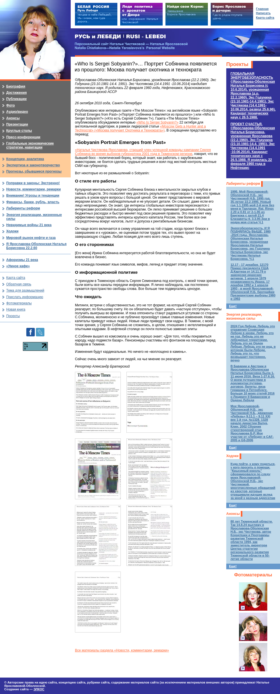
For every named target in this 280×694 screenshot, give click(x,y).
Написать (263, 13)
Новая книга (15, 309)
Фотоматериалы (253, 575)
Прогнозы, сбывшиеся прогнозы (34, 171)
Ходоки (232, 456)
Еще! (232, 306)
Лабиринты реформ (243, 184)
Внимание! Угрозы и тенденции (32, 196)
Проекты (237, 64)
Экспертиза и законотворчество (33, 165)
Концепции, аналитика (25, 159)
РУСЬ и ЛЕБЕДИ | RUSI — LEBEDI (120, 36)
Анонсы (233, 514)
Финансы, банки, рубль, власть (32, 202)
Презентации (17, 124)
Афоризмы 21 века (22, 260)
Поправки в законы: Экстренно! (33, 183)
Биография (15, 86)
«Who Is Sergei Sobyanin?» (157, 122)
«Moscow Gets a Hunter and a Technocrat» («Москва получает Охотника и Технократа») (140, 128)
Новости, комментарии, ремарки (33, 189)
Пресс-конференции (23, 137)
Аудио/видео (17, 112)
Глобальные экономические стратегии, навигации (30, 145)
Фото (10, 105)
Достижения (16, 93)
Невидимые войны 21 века (28, 225)
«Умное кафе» (18, 266)
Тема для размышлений (25, 290)
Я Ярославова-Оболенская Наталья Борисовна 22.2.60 (36, 246)
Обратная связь (18, 284)
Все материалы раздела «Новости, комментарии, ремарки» (122, 650)
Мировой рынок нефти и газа (31, 238)
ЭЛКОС (38, 689)
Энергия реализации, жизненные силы (244, 317)
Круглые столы (19, 131)
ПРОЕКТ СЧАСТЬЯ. (253, 146)
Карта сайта (15, 278)
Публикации (16, 99)
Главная (262, 8)
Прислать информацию (24, 297)
